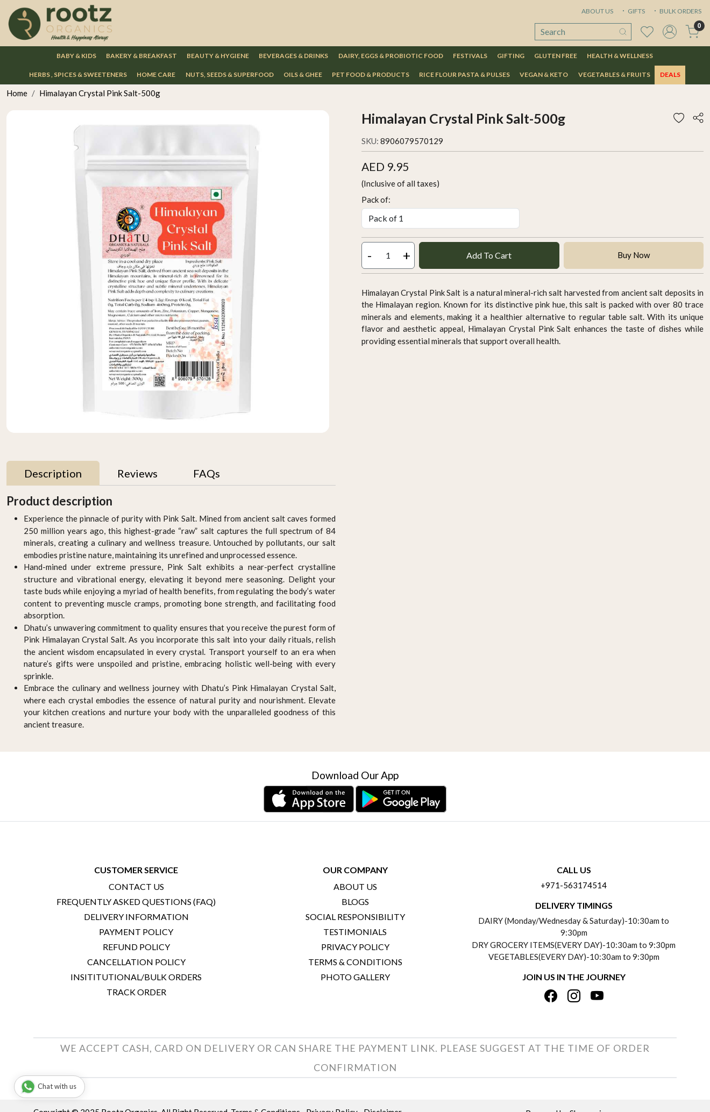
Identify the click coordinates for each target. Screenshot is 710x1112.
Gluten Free (555, 56)
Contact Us (136, 886)
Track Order (136, 992)
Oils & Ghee (302, 74)
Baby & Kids (76, 56)
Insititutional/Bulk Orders (136, 977)
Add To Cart (489, 255)
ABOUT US (597, 11)
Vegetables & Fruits (614, 74)
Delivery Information (136, 916)
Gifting (510, 56)
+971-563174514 (574, 885)
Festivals (470, 56)
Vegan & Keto (544, 74)
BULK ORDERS (676, 11)
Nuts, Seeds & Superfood (230, 74)
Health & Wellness (620, 56)
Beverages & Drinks (293, 56)
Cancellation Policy (136, 962)
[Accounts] (669, 32)
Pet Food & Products (370, 74)
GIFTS (632, 11)
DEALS (670, 74)
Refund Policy (136, 947)
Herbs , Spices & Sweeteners (78, 74)
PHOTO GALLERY (355, 977)
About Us (355, 886)
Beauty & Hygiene (218, 56)
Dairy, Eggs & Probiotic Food (390, 56)
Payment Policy (136, 931)
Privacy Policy (355, 947)
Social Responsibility (355, 916)
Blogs (355, 901)
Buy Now (633, 255)
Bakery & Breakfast (141, 56)
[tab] (53, 473)
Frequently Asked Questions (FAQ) (136, 901)
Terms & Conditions (355, 962)
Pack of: (375, 199)
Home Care (156, 74)
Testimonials (355, 931)
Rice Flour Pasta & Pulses (464, 74)
